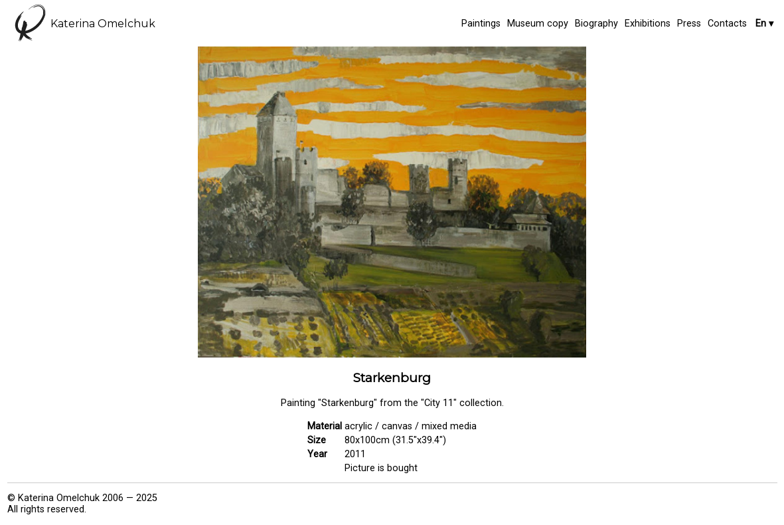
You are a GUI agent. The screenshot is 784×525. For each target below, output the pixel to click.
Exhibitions (647, 23)
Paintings (481, 23)
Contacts (727, 23)
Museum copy (537, 23)
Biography (596, 23)
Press (689, 23)
